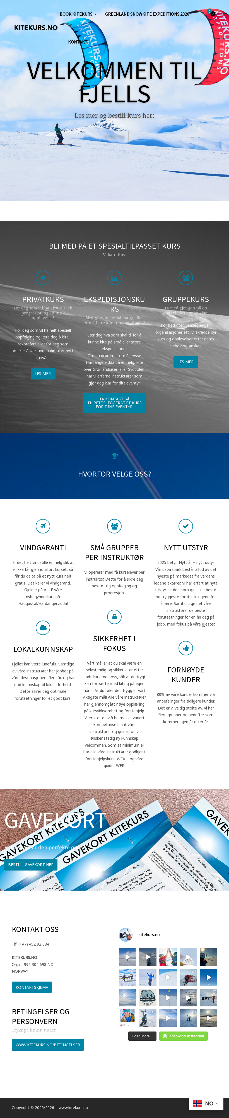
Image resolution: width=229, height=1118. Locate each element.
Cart (210, 12)
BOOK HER (115, 136)
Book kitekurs (76, 14)
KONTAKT (78, 42)
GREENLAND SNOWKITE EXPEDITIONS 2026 (147, 14)
